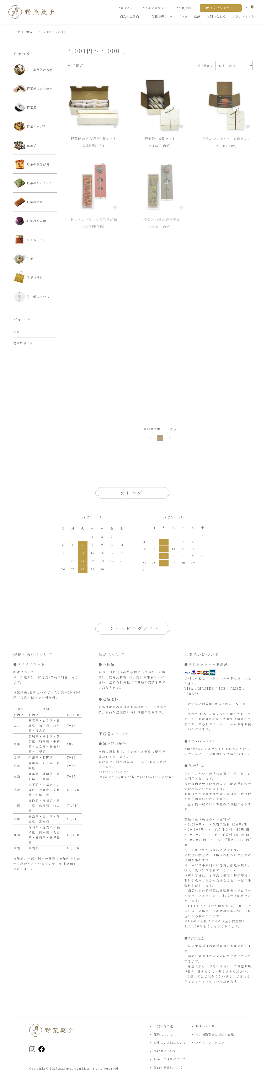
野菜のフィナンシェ (34, 183)
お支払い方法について (170, 1042)
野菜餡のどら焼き (33, 88)
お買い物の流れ (165, 1026)
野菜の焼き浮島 (31, 164)
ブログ (183, 16)
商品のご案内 (129, 16)
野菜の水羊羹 (29, 221)
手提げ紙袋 (28, 277)
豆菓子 (25, 145)
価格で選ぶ (160, 16)
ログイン (127, 8)
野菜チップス (29, 126)
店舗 (197, 16)
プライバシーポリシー (211, 1042)
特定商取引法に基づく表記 (214, 1034)
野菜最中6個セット (160, 140)
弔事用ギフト (23, 343)
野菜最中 (26, 107)
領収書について (165, 1051)
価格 (29, 32)
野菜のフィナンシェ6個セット (226, 140)
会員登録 (185, 8)
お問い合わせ (216, 16)
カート (250, 8)
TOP (16, 32)
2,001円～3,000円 (52, 32)
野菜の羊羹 (28, 202)
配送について (163, 1034)
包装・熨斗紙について (170, 1059)
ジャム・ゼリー (31, 239)
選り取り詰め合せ (33, 69)
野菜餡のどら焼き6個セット (94, 139)
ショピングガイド (223, 8)
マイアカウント (156, 8)
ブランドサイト (243, 16)
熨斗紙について (31, 296)
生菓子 (25, 258)
